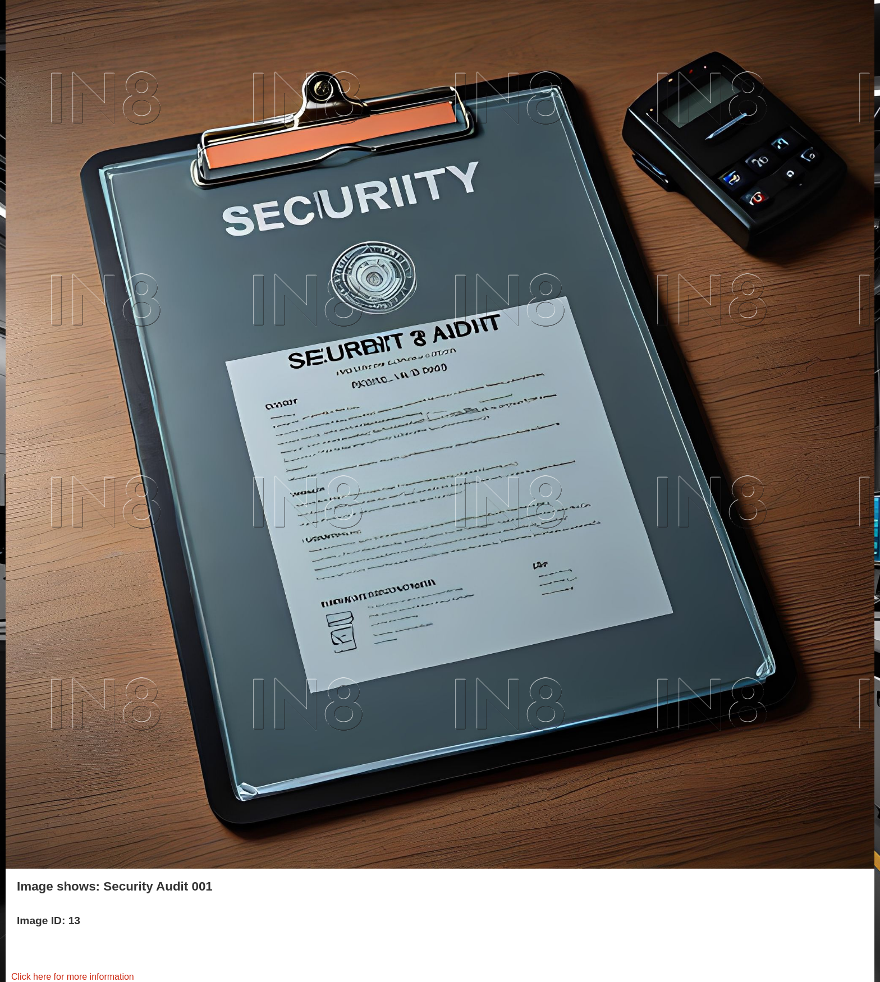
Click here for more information (72, 976)
